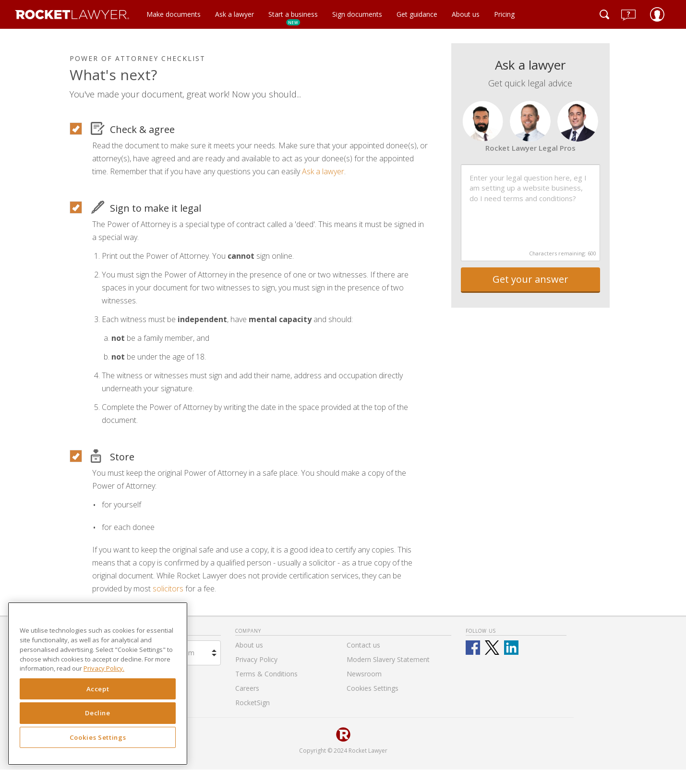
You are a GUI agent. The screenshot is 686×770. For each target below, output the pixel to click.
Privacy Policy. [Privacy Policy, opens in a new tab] (104, 668)
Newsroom (364, 673)
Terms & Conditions (266, 673)
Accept (97, 689)
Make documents (173, 14)
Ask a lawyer (234, 14)
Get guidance (417, 14)
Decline (97, 713)
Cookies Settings (98, 737)
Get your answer (530, 279)
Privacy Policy (256, 659)
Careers (247, 688)
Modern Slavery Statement (388, 659)
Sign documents (357, 14)
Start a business (293, 17)
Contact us (363, 645)
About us (466, 14)
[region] (98, 683)
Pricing (504, 14)
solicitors (168, 588)
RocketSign (252, 702)
